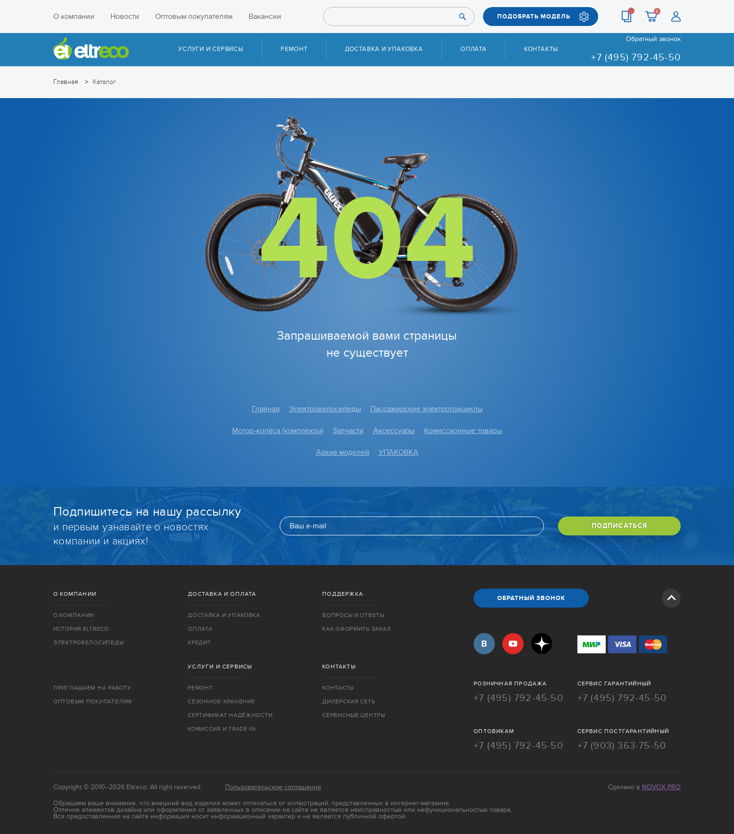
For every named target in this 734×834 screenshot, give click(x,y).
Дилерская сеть (348, 701)
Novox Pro (661, 787)
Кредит (199, 642)
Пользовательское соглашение (273, 787)
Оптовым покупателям (194, 16)
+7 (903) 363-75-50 (622, 746)
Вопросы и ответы (353, 615)
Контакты (541, 49)
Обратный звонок (653, 39)
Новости (124, 16)
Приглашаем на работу (92, 687)
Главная (266, 409)
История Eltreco (81, 629)
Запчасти (348, 430)
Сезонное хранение (221, 701)
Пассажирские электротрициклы (426, 409)
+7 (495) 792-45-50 (636, 57)
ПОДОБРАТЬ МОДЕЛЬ (533, 16)
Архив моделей (342, 452)
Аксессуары (394, 430)
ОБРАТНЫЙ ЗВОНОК (531, 598)
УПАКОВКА (398, 452)
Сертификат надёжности (230, 715)
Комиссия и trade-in (222, 729)
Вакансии (265, 16)
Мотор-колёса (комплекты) (277, 430)
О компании (73, 16)
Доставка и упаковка (384, 49)
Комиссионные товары (463, 430)
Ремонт (294, 49)
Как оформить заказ (356, 629)
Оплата (473, 49)
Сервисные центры (353, 715)
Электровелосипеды (325, 409)
